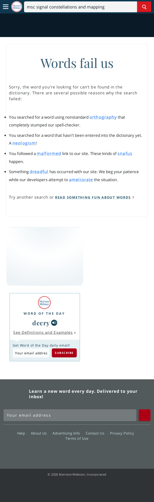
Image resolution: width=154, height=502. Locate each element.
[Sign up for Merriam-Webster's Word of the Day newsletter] (70, 415)
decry (41, 322)
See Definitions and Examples (43, 332)
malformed (49, 153)
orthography (103, 117)
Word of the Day (44, 313)
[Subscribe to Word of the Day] (31, 352)
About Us (40, 433)
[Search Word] (144, 6)
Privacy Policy (123, 433)
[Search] (87, 6)
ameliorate (81, 179)
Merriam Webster (15, 394)
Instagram (102, 452)
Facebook (51, 452)
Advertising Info (68, 433)
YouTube (85, 452)
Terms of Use (76, 438)
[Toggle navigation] (5, 6)
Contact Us (96, 433)
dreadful (39, 171)
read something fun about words (93, 197)
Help (22, 433)
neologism (24, 143)
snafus (125, 153)
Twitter (68, 452)
